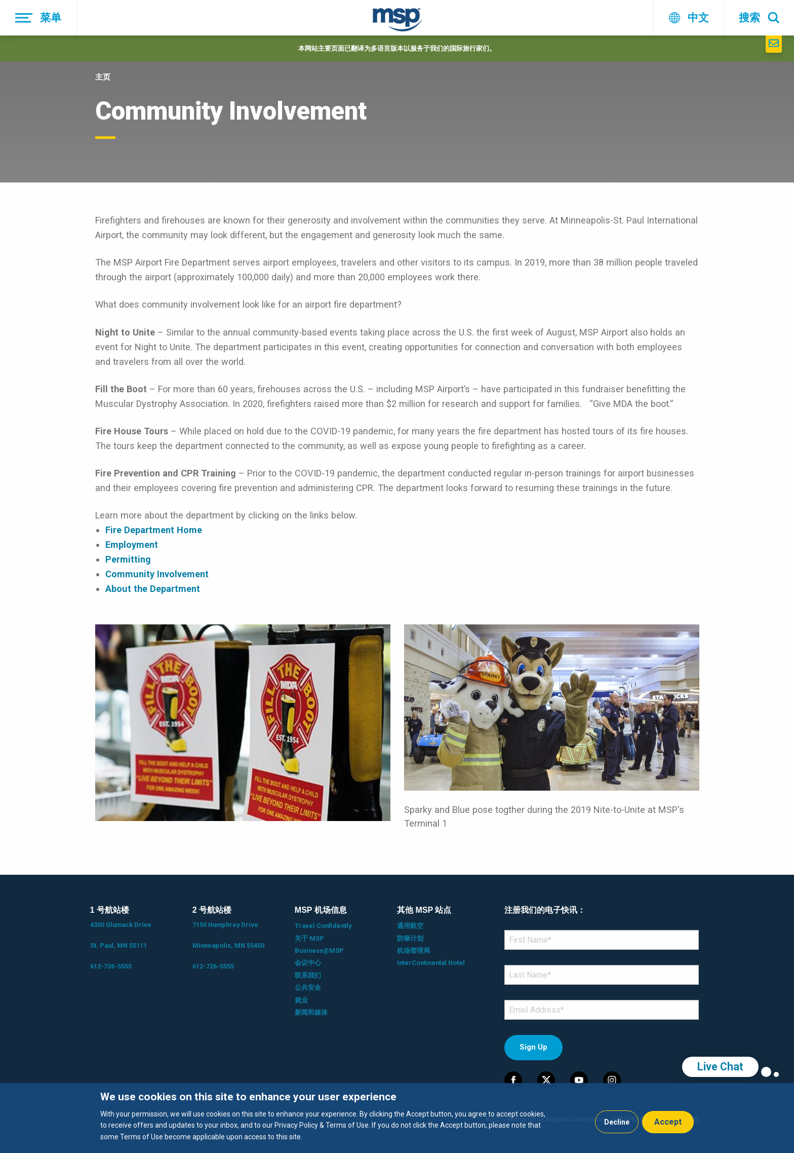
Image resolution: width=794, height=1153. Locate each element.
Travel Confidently (323, 925)
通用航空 (410, 925)
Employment (131, 544)
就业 (301, 1000)
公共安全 (308, 987)
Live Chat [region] (720, 1066)
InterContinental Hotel (431, 962)
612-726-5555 (111, 966)
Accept (668, 1122)
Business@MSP (319, 950)
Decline (616, 1122)
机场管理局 (413, 950)
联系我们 (308, 975)
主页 (102, 77)
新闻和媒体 (311, 1012)
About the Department (152, 588)
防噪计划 (410, 938)
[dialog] (397, 1118)
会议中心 (308, 962)
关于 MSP (309, 938)
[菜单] (38, 17)
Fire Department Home (153, 530)
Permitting (128, 559)
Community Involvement (157, 574)
